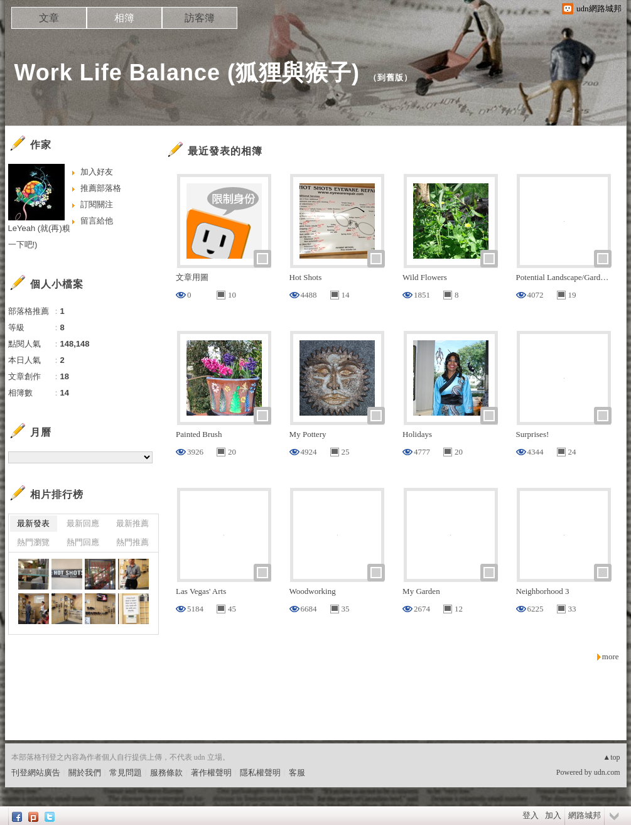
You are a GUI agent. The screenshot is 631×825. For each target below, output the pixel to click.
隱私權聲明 (260, 772)
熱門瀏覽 (33, 542)
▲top (611, 757)
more (610, 656)
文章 (49, 18)
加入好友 (96, 171)
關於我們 (84, 772)
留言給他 (96, 220)
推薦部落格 (100, 188)
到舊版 (390, 77)
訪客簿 (200, 18)
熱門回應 (83, 542)
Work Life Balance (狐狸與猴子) (187, 72)
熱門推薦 (132, 542)
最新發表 (33, 523)
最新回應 (83, 523)
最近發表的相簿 (225, 151)
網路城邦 (584, 815)
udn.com (607, 772)
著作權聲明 (211, 772)
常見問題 (125, 772)
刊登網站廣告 (35, 772)
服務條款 (166, 772)
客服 (297, 772)
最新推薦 (132, 523)
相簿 (124, 18)
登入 (530, 815)
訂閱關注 (96, 204)
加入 (553, 815)
